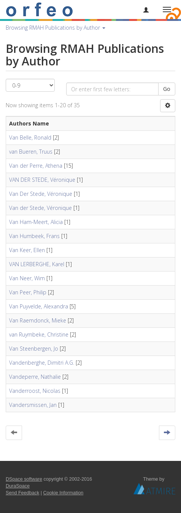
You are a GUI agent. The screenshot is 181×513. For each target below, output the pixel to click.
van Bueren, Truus (30, 151)
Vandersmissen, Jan (33, 404)
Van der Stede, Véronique (40, 207)
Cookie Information (63, 493)
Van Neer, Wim (27, 278)
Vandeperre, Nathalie (35, 376)
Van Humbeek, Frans (34, 236)
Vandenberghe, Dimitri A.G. (41, 362)
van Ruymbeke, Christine (38, 334)
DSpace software (24, 479)
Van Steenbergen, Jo (33, 348)
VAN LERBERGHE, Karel (36, 264)
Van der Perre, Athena (35, 165)
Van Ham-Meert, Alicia (36, 222)
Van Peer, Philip (27, 292)
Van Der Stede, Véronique (40, 193)
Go (166, 88)
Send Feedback (22, 493)
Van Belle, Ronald (30, 137)
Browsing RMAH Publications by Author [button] (55, 27)
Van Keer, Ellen (27, 250)
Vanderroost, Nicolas (34, 390)
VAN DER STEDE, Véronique (42, 179)
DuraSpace (18, 486)
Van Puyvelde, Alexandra (38, 306)
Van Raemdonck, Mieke (37, 320)
